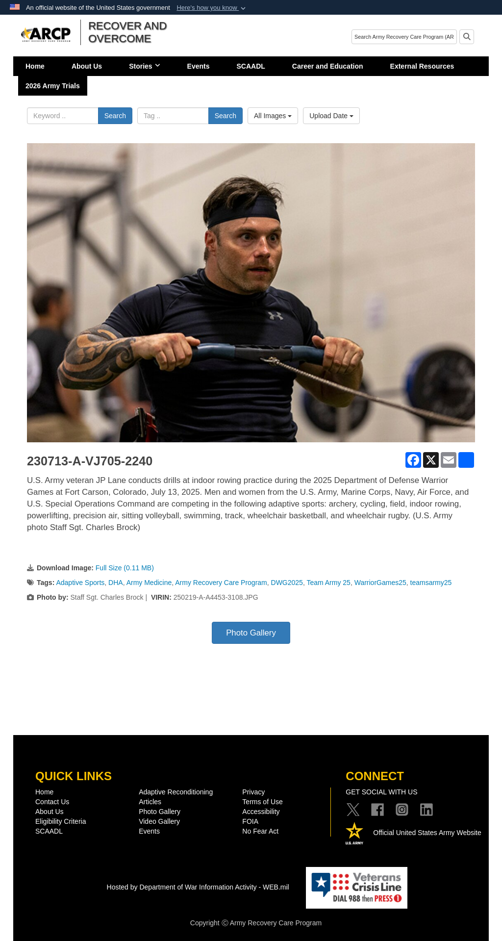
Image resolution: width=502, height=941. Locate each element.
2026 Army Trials (52, 86)
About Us (87, 66)
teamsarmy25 (431, 582)
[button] (212, 8)
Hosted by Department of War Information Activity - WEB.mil (198, 887)
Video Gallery (159, 821)
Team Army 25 (328, 582)
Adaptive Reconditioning (176, 792)
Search (115, 116)
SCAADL (251, 66)
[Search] (404, 36)
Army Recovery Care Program (221, 582)
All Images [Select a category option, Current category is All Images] (273, 116)
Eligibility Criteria (60, 821)
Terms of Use (262, 802)
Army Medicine (149, 582)
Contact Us (52, 802)
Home (35, 66)
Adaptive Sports (80, 582)
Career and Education (327, 66)
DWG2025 (287, 582)
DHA (115, 582)
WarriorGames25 (380, 582)
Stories (144, 66)
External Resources (422, 66)
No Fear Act (260, 831)
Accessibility (260, 811)
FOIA (250, 821)
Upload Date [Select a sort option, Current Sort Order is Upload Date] (331, 116)
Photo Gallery (251, 632)
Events (198, 66)
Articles (150, 802)
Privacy (253, 792)
